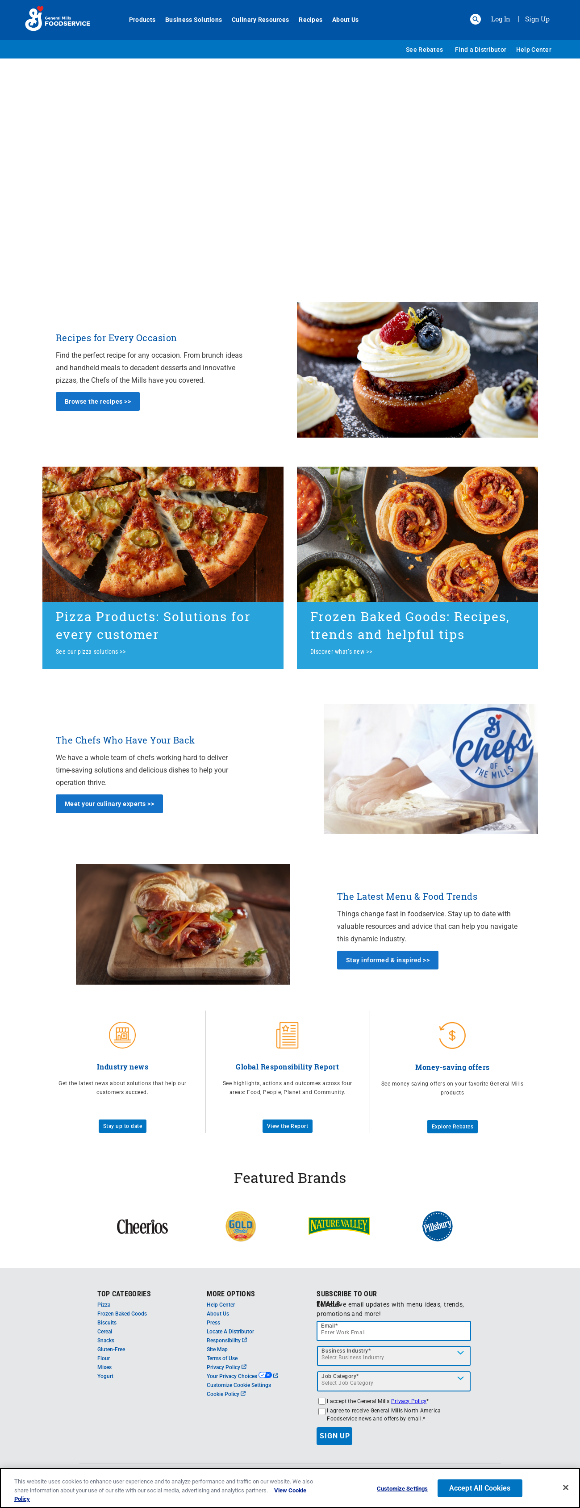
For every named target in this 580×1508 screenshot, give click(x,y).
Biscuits (107, 1323)
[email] (394, 1331)
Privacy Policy (226, 1367)
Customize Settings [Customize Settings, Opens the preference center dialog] (402, 1491)
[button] (475, 19)
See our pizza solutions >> (91, 651)
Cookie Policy (226, 1394)
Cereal (104, 1331)
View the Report (288, 1126)
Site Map (217, 1349)
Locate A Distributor (230, 1331)
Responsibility (227, 1340)
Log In (500, 18)
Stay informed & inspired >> (388, 960)
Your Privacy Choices (242, 1376)
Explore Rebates (453, 1127)
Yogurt (105, 1376)
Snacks (105, 1340)
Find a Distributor (480, 49)
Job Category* (340, 1376)
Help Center (533, 49)
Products (138, 19)
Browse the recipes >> (98, 401)
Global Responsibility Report (287, 1066)
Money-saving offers (452, 1067)
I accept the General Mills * (378, 1401)
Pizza (103, 1305)
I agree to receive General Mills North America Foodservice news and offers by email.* (384, 1415)
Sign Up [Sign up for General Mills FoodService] (537, 18)
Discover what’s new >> (341, 651)
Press (213, 1323)
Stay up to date (122, 1126)
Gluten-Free (111, 1349)
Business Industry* (346, 1351)
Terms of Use (222, 1358)
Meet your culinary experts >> (109, 803)
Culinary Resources (256, 19)
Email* (329, 1326)
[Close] (566, 1490)
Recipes (307, 19)
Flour (103, 1358)
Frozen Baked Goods (122, 1314)
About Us (342, 19)
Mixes (104, 1367)
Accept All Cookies (480, 1491)
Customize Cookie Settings (239, 1385)
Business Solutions (190, 19)
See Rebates (424, 49)
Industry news (123, 1066)
